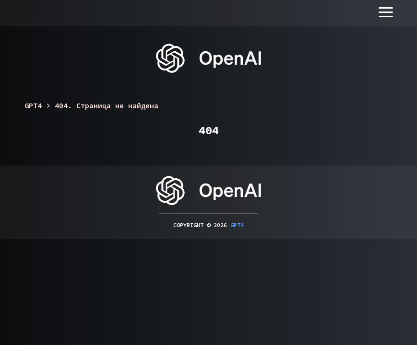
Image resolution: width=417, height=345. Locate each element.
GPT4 (237, 225)
